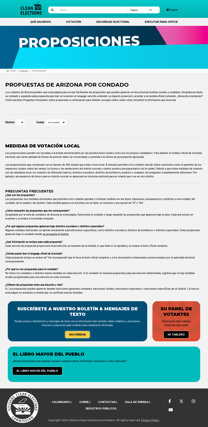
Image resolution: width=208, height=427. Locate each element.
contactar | (107, 402)
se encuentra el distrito (56, 234)
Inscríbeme (77, 334)
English (172, 9)
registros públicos (101, 408)
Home (11, 71)
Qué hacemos (40, 21)
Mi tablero (176, 334)
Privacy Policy (150, 420)
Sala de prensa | (137, 402)
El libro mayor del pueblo (37, 370)
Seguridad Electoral (113, 21)
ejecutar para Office (161, 21)
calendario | (62, 402)
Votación (73, 21)
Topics (141, 10)
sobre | (84, 402)
